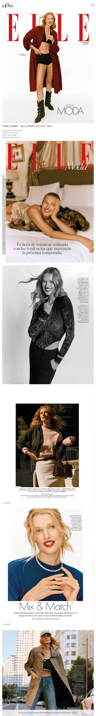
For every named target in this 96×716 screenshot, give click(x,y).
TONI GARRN (10, 126)
